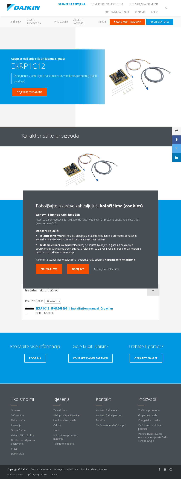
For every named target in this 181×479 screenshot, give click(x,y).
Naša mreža (18, 420)
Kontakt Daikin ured (107, 410)
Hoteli (56, 430)
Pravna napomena (41, 469)
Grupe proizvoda (147, 415)
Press (14, 448)
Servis (102, 21)
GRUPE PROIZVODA (34, 21)
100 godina (17, 415)
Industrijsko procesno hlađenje (65, 436)
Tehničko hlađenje (63, 443)
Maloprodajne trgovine (66, 415)
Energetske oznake (149, 420)
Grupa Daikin (18, 430)
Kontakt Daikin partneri (109, 415)
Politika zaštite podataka (94, 469)
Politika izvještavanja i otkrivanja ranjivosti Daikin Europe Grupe (153, 437)
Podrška (100, 420)
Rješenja (15, 21)
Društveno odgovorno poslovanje (23, 441)
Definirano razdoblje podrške (150, 427)
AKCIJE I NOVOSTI (78, 21)
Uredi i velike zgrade (64, 420)
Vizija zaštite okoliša (22, 435)
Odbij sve (78, 269)
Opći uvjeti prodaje (37, 474)
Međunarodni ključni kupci (110, 425)
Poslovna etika (15, 474)
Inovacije (16, 425)
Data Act (54, 474)
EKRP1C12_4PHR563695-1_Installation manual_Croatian (74, 308)
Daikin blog (17, 453)
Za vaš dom (60, 410)
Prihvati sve (49, 269)
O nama (15, 410)
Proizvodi (61, 21)
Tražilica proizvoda (149, 410)
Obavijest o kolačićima (66, 469)
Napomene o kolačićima (120, 259)
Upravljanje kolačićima (106, 269)
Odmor (57, 425)
